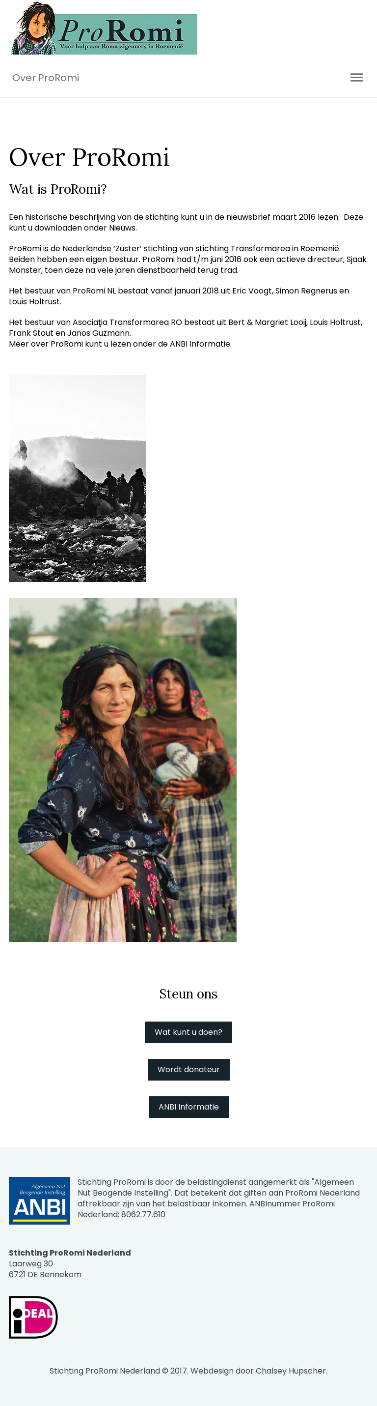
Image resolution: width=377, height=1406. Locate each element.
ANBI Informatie (189, 1107)
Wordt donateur (189, 1069)
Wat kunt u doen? (188, 1032)
